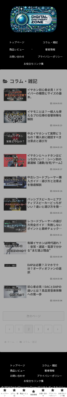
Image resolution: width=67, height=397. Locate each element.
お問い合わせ (17, 375)
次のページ (33, 316)
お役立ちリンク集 (34, 381)
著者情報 (49, 370)
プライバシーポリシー (49, 375)
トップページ (17, 365)
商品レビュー (17, 370)
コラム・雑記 (49, 365)
